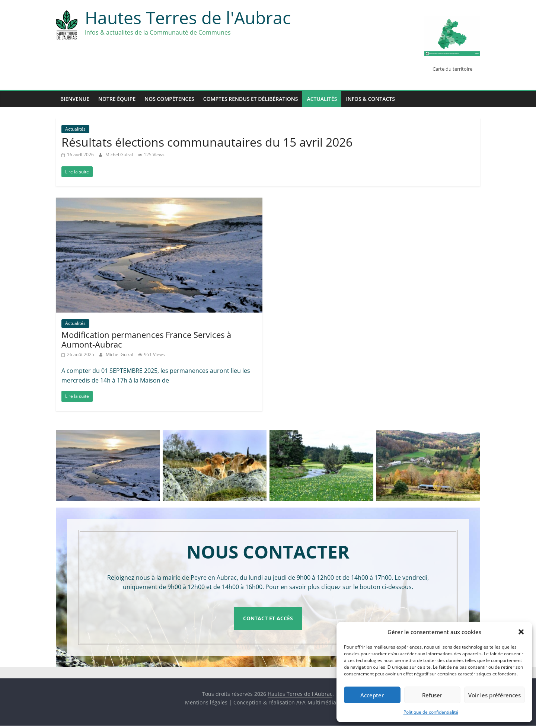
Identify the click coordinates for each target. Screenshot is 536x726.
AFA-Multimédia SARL (323, 702)
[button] (521, 632)
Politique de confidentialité (430, 712)
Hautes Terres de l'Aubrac (188, 17)
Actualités (322, 98)
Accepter (372, 695)
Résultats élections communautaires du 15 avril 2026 (206, 142)
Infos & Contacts (370, 98)
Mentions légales (206, 702)
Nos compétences (169, 98)
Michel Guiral (119, 154)
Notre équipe (116, 98)
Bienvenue (74, 98)
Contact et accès (268, 618)
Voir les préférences (494, 695)
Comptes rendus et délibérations (250, 98)
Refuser (432, 695)
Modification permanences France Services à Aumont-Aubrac (146, 339)
